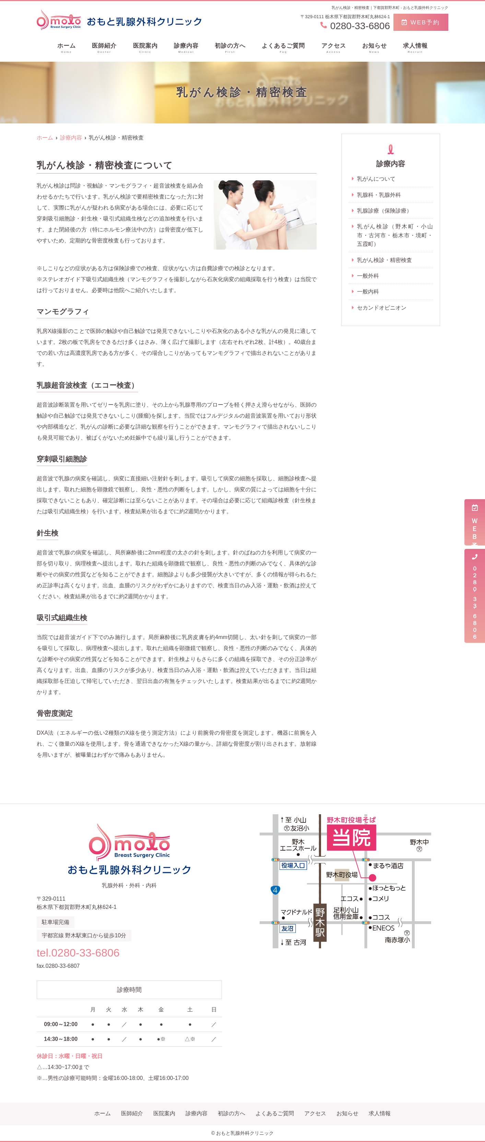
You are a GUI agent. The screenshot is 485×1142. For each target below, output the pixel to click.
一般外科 (368, 276)
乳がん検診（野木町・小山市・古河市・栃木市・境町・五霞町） (395, 235)
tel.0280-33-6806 (81, 952)
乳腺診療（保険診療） (384, 211)
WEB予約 (421, 22)
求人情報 (415, 49)
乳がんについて (376, 179)
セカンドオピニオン (381, 308)
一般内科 (368, 292)
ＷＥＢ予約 (474, 522)
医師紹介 (104, 49)
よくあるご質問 (283, 49)
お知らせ (374, 49)
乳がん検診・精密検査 (384, 260)
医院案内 (145, 49)
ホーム (66, 49)
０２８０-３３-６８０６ (475, 596)
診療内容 (186, 49)
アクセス (333, 49)
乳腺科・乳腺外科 (379, 195)
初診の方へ (230, 49)
